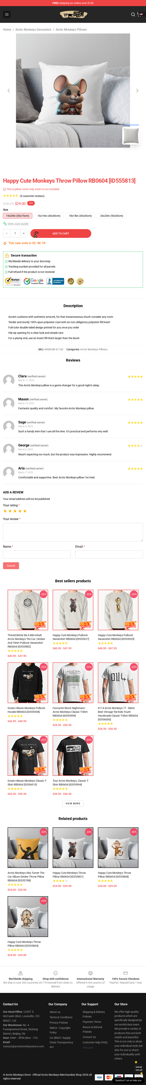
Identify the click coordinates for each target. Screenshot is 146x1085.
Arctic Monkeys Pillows (71, 29)
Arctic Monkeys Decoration (33, 29)
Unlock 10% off (139, 1068)
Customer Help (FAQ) (95, 1042)
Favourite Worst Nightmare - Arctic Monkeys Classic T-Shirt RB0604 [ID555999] (70, 712)
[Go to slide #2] (83, 156)
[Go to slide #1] (63, 156)
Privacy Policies (59, 1022)
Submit (11, 565)
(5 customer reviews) (32, 196)
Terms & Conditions (61, 1017)
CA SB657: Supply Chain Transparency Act (61, 1042)
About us (55, 1011)
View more (73, 803)
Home (7, 29)
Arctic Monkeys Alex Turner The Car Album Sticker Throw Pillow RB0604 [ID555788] (26, 876)
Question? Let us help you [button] (128, 1080)
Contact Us (89, 1037)
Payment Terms (92, 1021)
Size (5, 209)
